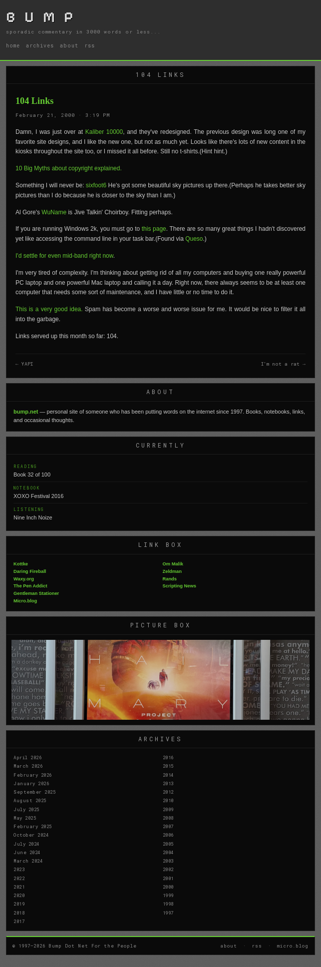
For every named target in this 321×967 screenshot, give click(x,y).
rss (89, 45)
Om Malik (173, 563)
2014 (168, 775)
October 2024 (30, 835)
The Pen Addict (30, 585)
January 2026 (31, 783)
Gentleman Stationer (36, 593)
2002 (168, 869)
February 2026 (32, 775)
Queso (194, 238)
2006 (168, 835)
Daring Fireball (29, 571)
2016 (168, 757)
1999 (168, 895)
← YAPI (24, 364)
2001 (168, 878)
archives (40, 45)
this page (154, 228)
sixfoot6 (96, 185)
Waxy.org (23, 578)
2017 (18, 921)
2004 (168, 852)
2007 (168, 826)
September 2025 (34, 792)
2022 (18, 878)
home (13, 45)
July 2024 (26, 844)
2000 (168, 887)
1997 (168, 913)
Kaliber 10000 (104, 131)
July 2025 (26, 809)
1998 (168, 904)
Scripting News (179, 585)
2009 (168, 809)
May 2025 (24, 818)
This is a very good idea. (49, 309)
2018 (18, 913)
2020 (18, 895)
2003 (168, 861)
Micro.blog (25, 600)
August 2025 (29, 800)
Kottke (20, 563)
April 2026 (27, 757)
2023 (18, 869)
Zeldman (172, 571)
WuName (53, 212)
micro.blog (293, 946)
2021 (18, 887)
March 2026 (27, 766)
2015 (168, 766)
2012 (168, 792)
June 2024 (26, 852)
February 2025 (32, 826)
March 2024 (27, 861)
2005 (168, 844)
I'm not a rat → (283, 364)
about (69, 45)
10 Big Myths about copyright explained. (68, 168)
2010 (168, 800)
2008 (168, 818)
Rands (170, 578)
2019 (18, 904)
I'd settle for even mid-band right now (64, 255)
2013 (168, 783)
